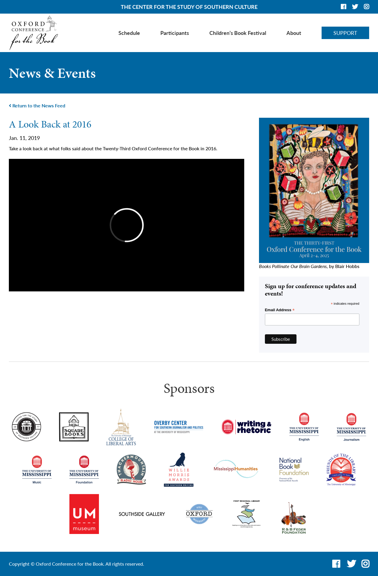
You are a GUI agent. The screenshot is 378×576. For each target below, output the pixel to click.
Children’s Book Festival (237, 33)
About (293, 33)
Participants (174, 33)
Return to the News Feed (37, 105)
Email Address (280, 310)
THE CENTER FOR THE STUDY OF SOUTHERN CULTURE (189, 6)
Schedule (129, 33)
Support (345, 33)
